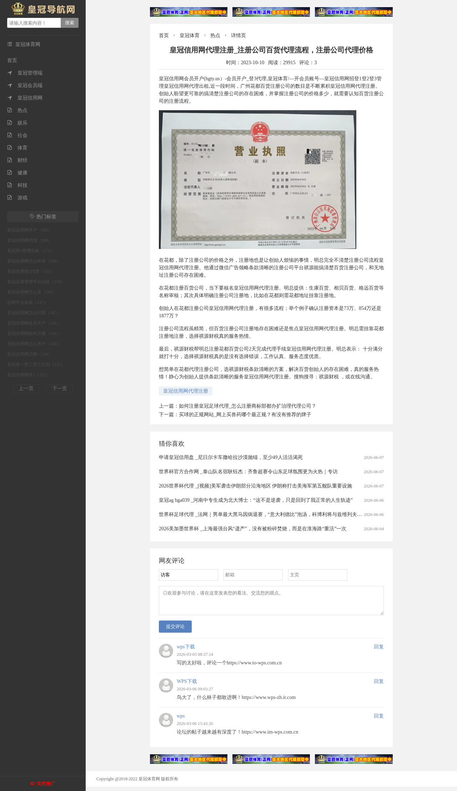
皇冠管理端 (24, 73)
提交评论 (175, 630)
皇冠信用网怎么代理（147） (34, 312)
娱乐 (17, 123)
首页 (12, 60)
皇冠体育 (190, 35)
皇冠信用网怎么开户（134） (34, 343)
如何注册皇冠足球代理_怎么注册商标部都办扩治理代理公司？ (247, 406)
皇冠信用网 (24, 98)
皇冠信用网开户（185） (29, 230)
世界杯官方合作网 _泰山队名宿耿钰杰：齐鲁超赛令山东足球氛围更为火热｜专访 (248, 471)
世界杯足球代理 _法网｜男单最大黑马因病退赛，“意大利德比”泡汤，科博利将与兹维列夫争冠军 (265, 514)
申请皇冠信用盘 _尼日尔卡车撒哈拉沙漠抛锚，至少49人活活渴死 (231, 457)
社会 (17, 135)
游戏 (17, 197)
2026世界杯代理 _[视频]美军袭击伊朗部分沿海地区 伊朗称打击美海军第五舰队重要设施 (255, 486)
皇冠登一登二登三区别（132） (36, 364)
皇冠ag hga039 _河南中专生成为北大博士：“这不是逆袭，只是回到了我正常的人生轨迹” (256, 500)
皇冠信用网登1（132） (28, 374)
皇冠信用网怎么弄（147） (31, 292)
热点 (17, 110)
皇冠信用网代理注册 (185, 391)
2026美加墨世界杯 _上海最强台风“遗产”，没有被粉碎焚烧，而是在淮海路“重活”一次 (252, 528)
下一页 (59, 388)
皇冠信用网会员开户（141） (34, 323)
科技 (17, 185)
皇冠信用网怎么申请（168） (34, 261)
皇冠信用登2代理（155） (30, 271)
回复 (379, 651)
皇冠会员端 (24, 85)
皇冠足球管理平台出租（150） (36, 281)
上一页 (26, 388)
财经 (17, 160)
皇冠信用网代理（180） (29, 240)
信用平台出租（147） (27, 302)
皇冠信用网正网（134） (29, 354)
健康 (17, 172)
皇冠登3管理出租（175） (30, 250)
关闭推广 (46, 783)
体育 (17, 147)
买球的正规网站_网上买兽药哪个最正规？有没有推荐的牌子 (245, 414)
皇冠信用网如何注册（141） (34, 333)
